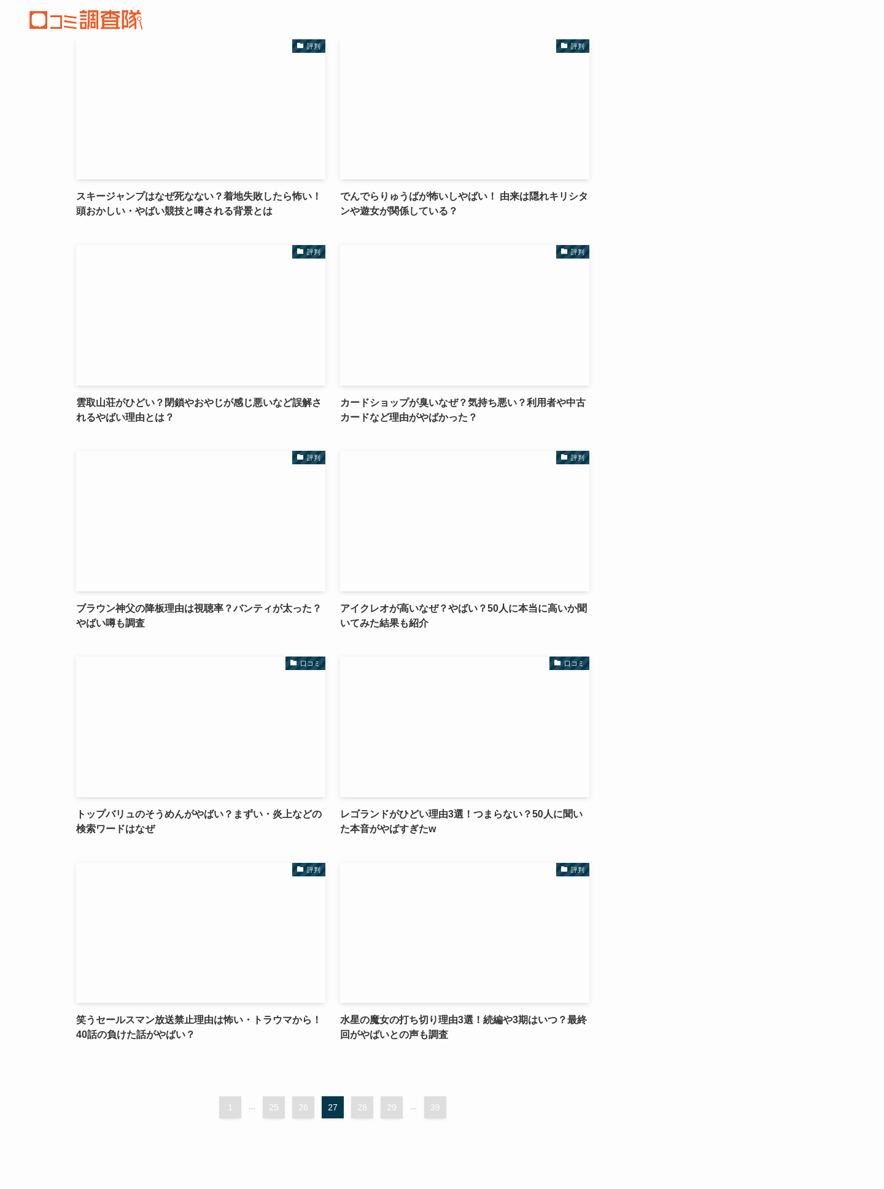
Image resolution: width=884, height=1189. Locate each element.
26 (303, 1107)
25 (274, 1107)
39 (435, 1107)
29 (392, 1107)
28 (362, 1107)
